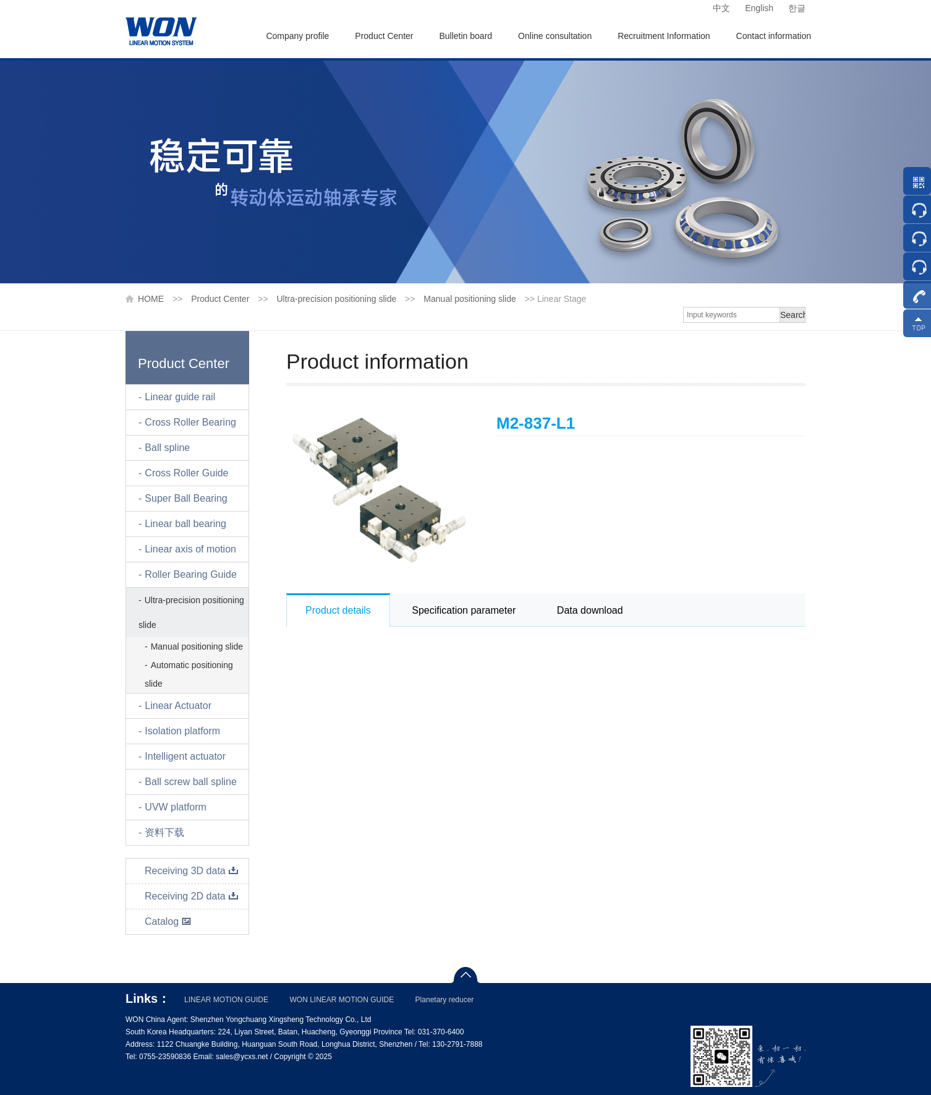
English (759, 8)
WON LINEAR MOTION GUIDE (341, 999)
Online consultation (555, 36)
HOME (151, 299)
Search (793, 315)
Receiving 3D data (192, 870)
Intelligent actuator (185, 756)
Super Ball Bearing (186, 498)
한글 (797, 8)
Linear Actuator (178, 705)
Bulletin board (465, 36)
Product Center (384, 36)
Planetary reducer (444, 999)
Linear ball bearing (185, 523)
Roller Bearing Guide (191, 574)
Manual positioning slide (469, 299)
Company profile (297, 36)
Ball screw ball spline (191, 781)
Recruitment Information (664, 36)
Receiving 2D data (192, 896)
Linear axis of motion (190, 549)
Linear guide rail (180, 397)
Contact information (773, 36)
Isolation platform (182, 731)
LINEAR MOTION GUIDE (226, 999)
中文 (721, 8)
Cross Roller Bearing (190, 422)
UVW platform (175, 807)
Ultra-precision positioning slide (336, 299)
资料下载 (164, 832)
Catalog (168, 921)
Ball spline (167, 447)
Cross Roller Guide (186, 473)
